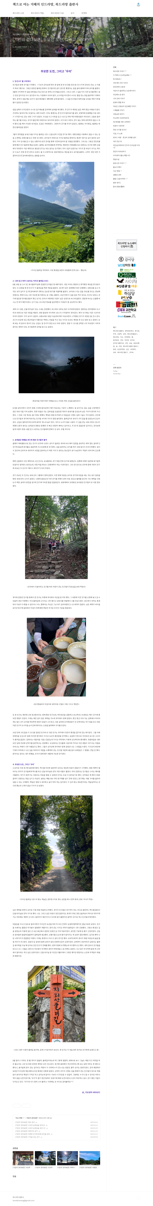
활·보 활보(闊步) (119, 186)
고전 (126, 343)
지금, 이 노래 (117, 133)
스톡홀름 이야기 (118, 110)
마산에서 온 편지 (119, 94)
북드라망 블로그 (122, 352)
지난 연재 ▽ (20, 1118)
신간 (127, 349)
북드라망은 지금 (57, 13)
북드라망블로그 (132, 334)
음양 (114, 349)
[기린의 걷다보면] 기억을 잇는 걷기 (27, 1137)
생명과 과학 (117, 175)
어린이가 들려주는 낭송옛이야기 (124, 90)
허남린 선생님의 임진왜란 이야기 (124, 106)
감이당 (132, 340)
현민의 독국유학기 (119, 151)
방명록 (84, 13)
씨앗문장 (127, 337)
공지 (72, 13)
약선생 (127, 340)
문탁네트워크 (129, 331)
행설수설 (116, 159)
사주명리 (133, 349)
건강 (121, 340)
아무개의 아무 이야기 (120, 83)
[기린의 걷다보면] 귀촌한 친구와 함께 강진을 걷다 (32, 1134)
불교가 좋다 (117, 167)
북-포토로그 (117, 79)
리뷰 (120, 346)
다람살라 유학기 (118, 114)
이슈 (121, 337)
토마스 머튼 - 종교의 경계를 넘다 (124, 137)
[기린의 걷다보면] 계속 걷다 (25, 1122)
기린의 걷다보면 (31, 1118)
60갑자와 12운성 (119, 87)
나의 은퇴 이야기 (119, 98)
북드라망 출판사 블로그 (130, 346)
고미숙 (131, 352)
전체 (114, 67)
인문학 (119, 334)
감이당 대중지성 (118, 343)
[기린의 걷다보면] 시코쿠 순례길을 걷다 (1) (30, 1128)
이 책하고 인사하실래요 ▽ (122, 75)
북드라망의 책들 (37, 13)
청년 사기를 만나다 (119, 129)
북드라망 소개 (18, 13)
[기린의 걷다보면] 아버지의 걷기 (26, 1131)
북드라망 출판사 (118, 331)
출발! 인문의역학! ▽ (120, 179)
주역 (114, 334)
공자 (124, 334)
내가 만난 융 (117, 141)
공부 (114, 352)
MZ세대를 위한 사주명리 (121, 122)
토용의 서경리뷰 (118, 126)
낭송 (130, 343)
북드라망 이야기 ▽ (120, 71)
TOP (138, 1198)
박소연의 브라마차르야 (121, 118)
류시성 (137, 331)
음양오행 (136, 343)
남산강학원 (121, 349)
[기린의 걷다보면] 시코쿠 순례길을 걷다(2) (30, 1125)
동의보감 (116, 340)
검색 (133, 4)
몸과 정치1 (117, 182)
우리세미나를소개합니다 (121, 155)
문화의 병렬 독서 (119, 102)
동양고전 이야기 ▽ (120, 163)
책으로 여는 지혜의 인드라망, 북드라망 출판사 (45, 4)
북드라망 (116, 337)
